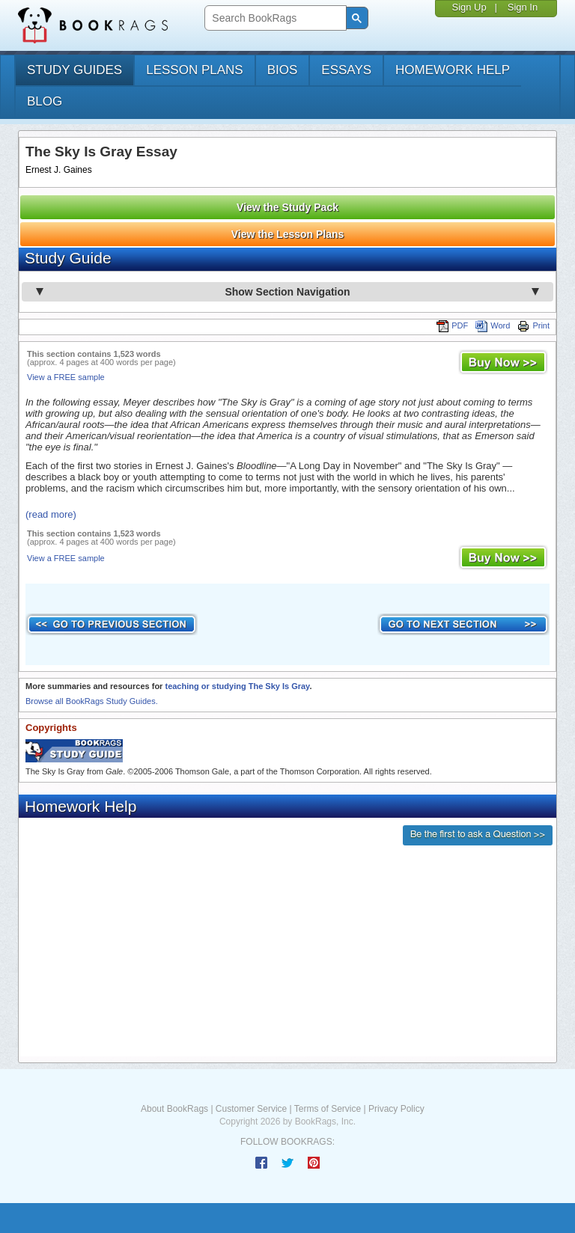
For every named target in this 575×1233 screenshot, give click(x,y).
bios (282, 70)
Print (533, 325)
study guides (74, 70)
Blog (44, 101)
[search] (273, 18)
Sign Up (468, 7)
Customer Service (251, 1109)
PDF (452, 325)
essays (346, 70)
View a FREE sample (66, 377)
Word (492, 325)
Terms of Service (327, 1109)
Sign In (523, 7)
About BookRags (174, 1109)
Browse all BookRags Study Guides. (91, 701)
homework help (452, 70)
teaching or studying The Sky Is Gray (237, 686)
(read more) (50, 514)
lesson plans (194, 70)
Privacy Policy (396, 1109)
